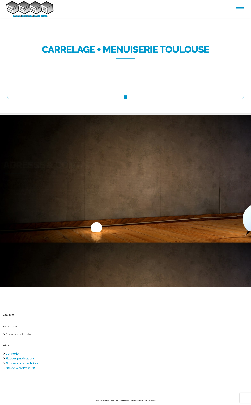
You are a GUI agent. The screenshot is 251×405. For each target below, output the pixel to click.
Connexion (13, 354)
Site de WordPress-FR (20, 368)
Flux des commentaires (22, 363)
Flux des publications (20, 358)
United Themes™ (148, 400)
